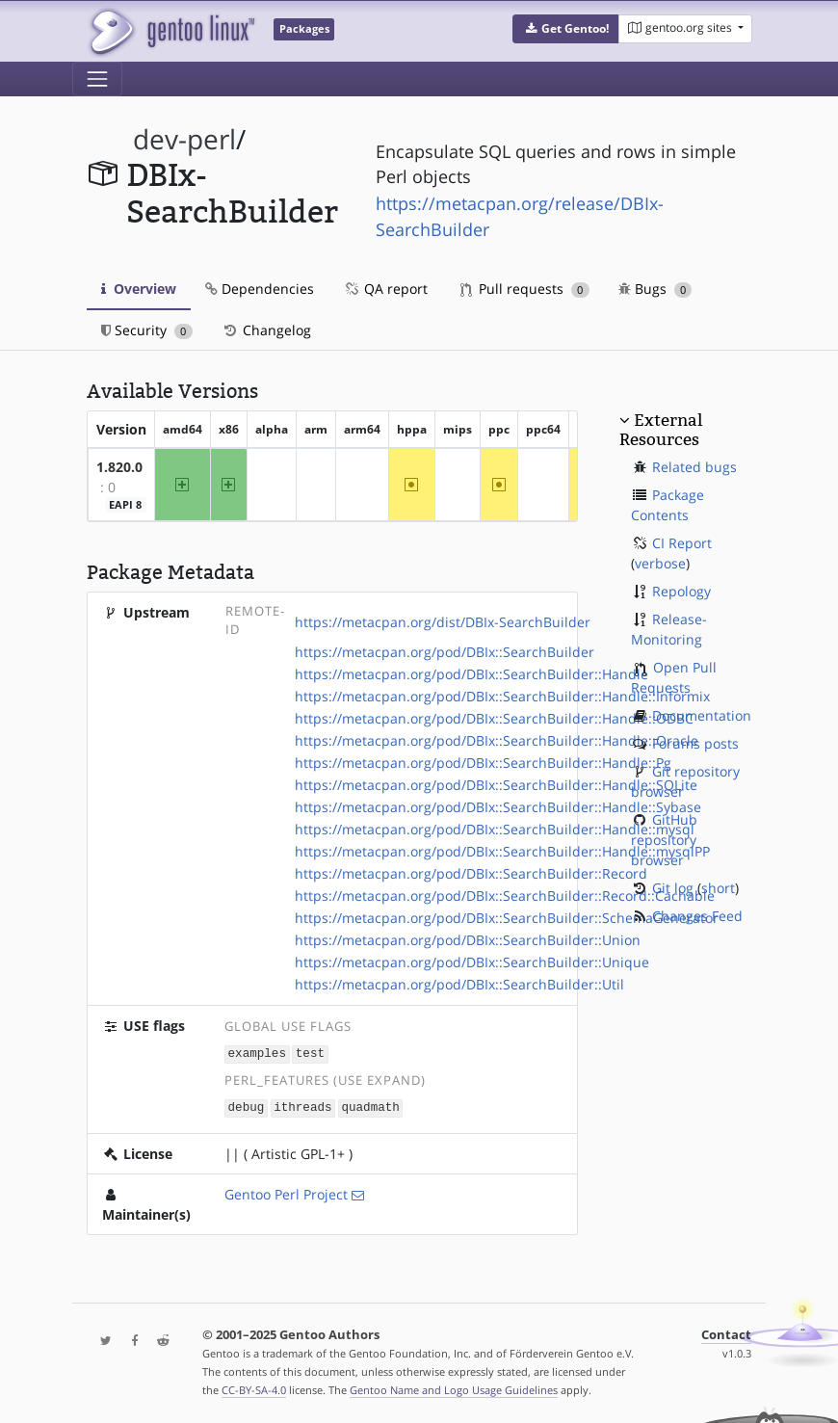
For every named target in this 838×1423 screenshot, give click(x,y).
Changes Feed (697, 916)
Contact (726, 1333)
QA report (385, 288)
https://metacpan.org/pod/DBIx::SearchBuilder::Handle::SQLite (496, 785)
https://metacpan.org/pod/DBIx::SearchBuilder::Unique (472, 962)
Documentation (701, 715)
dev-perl (184, 139)
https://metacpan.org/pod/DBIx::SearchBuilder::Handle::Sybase (498, 807)
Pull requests (524, 288)
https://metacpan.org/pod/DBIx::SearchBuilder (444, 652)
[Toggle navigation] (97, 79)
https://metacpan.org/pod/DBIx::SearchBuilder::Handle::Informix (502, 696)
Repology (681, 591)
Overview (138, 288)
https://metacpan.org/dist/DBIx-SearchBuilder (442, 622)
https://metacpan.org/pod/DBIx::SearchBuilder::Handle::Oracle (496, 740)
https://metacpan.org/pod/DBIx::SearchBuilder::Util (459, 984)
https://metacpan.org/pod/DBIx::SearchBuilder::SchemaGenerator (507, 918)
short (718, 888)
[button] (565, 28)
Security (147, 330)
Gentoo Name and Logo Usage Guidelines (454, 1388)
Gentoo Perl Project (286, 1192)
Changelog (266, 330)
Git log (673, 888)
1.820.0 (119, 467)
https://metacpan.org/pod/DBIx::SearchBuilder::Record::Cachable (505, 895)
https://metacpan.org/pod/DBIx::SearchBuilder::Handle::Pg (483, 762)
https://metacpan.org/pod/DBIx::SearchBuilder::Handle (471, 674)
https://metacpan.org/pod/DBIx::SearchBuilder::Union (468, 940)
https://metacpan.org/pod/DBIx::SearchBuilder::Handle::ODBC (494, 718)
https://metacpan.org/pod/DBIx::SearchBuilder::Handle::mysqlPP (502, 851)
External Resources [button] (660, 429)
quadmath (370, 1106)
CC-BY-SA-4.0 (254, 1388)
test (310, 1053)
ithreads (302, 1106)
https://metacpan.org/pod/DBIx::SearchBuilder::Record (471, 873)
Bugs (655, 288)
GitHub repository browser (664, 839)
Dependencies (259, 288)
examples (257, 1053)
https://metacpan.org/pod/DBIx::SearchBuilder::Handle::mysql (494, 829)
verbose (660, 563)
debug (246, 1106)
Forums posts (695, 743)
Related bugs (694, 467)
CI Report (682, 543)
